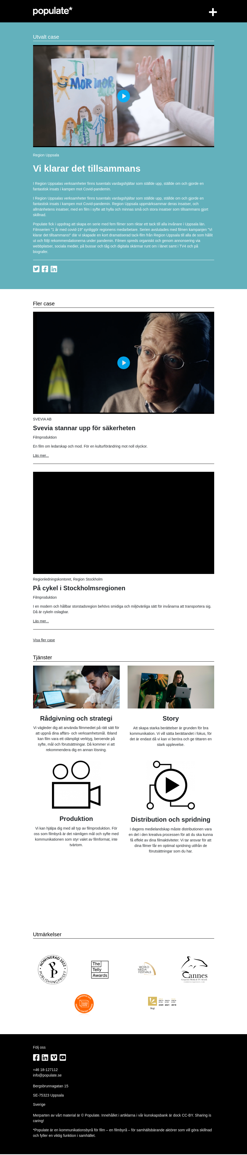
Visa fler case (44, 641)
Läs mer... (41, 456)
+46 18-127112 (45, 1070)
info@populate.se (47, 1076)
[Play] (123, 96)
